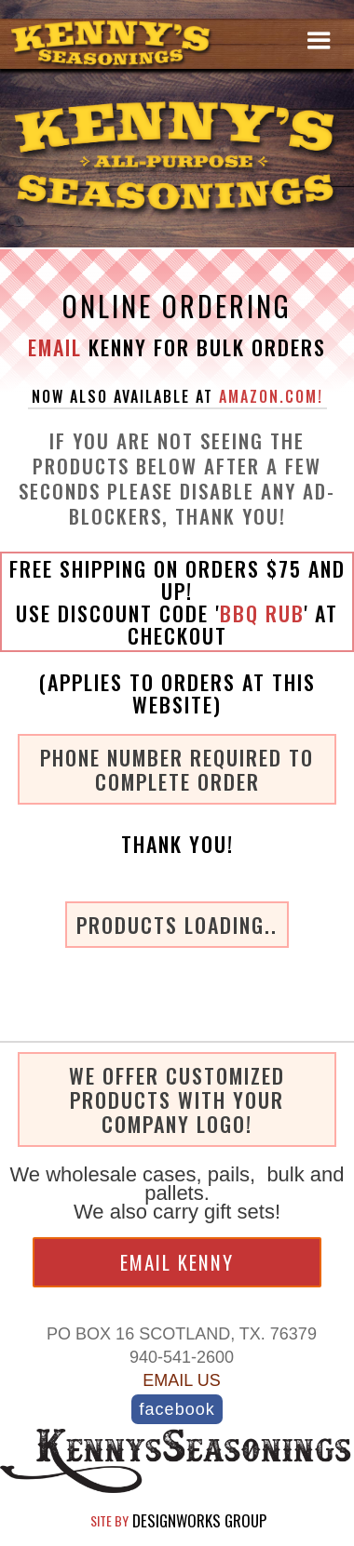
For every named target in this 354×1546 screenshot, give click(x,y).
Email (55, 347)
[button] (319, 40)
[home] (116, 44)
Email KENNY (177, 1261)
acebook (176, 1409)
